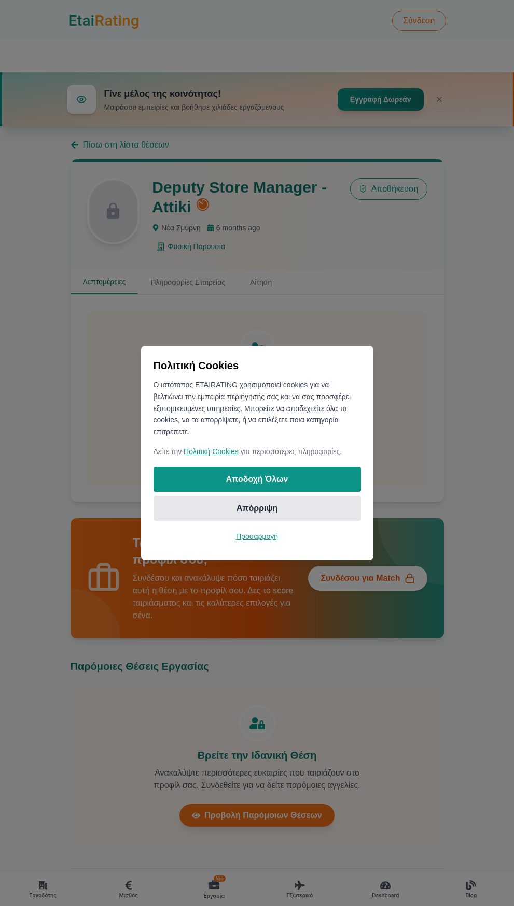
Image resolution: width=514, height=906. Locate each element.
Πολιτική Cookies (211, 451)
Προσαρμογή (257, 536)
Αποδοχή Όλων (257, 479)
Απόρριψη (257, 508)
